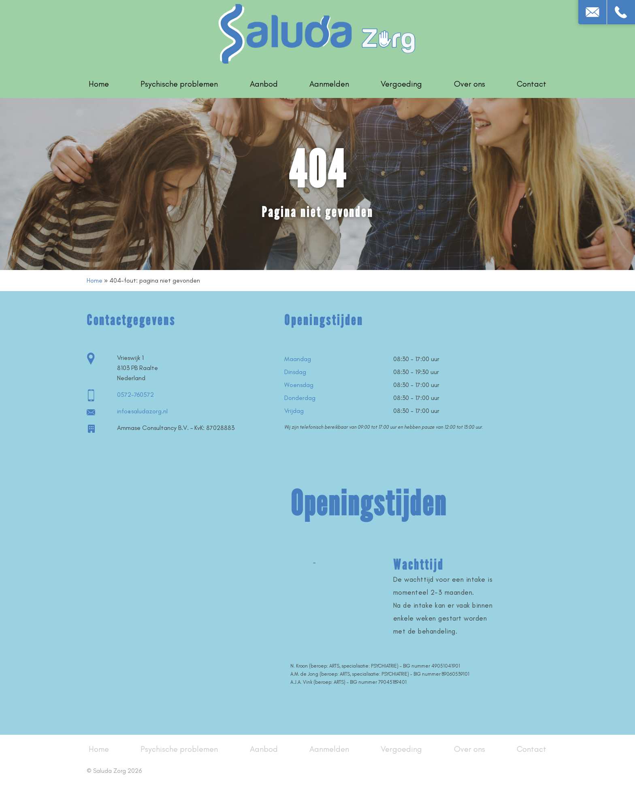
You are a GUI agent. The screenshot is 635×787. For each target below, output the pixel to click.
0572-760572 (135, 394)
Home (99, 84)
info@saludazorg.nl (142, 411)
